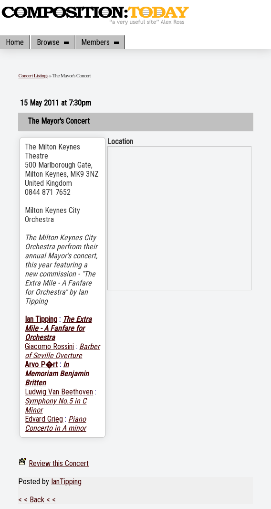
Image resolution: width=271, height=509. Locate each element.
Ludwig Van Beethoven (59, 391)
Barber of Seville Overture (62, 351)
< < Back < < (37, 499)
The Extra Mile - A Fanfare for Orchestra (58, 328)
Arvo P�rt (41, 364)
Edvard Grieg (44, 419)
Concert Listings (33, 75)
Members (99, 42)
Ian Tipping (41, 319)
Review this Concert (59, 463)
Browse (52, 42)
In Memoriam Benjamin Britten (57, 373)
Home (15, 42)
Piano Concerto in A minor (55, 423)
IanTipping (66, 481)
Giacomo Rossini (49, 346)
